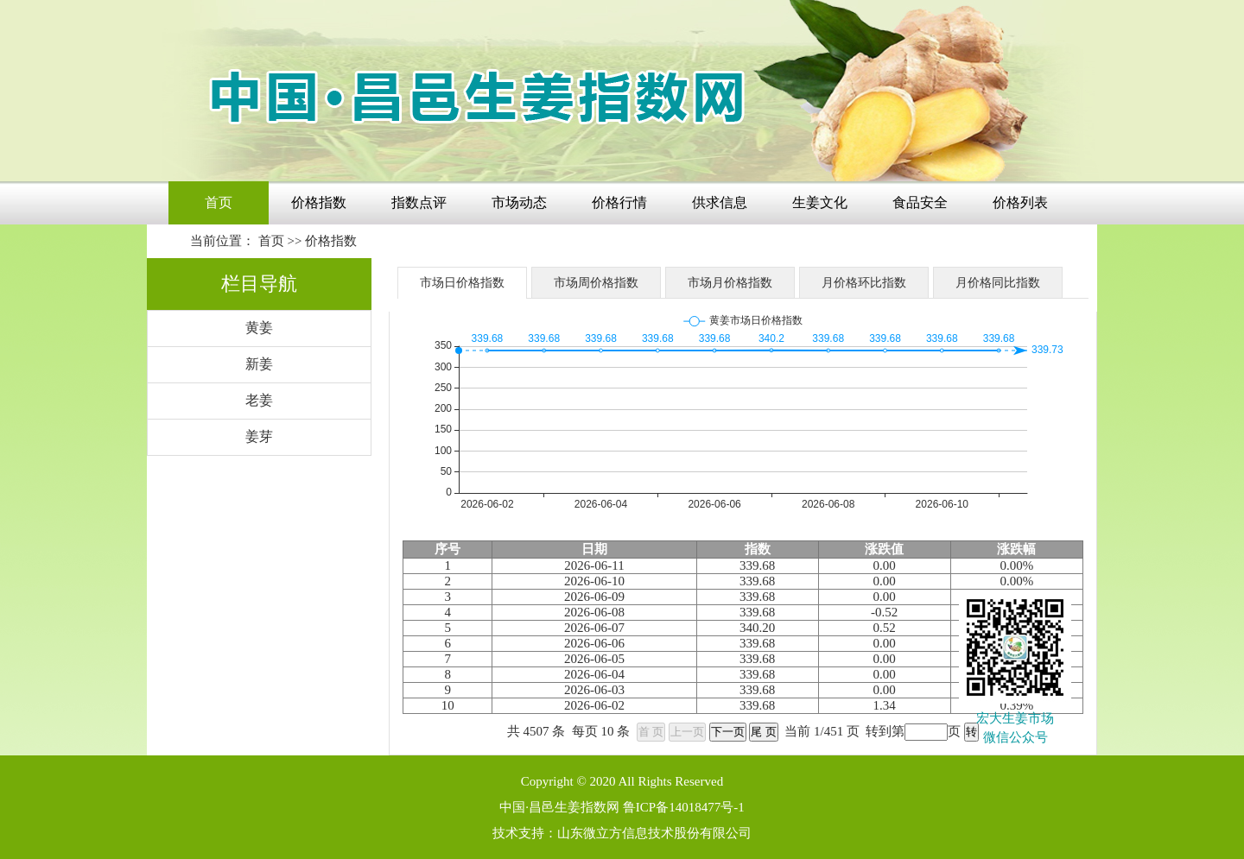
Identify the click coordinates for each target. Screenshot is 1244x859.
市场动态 (519, 202)
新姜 (259, 364)
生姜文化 (819, 202)
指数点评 (419, 202)
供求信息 (719, 202)
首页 (218, 202)
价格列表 (1020, 202)
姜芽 (259, 436)
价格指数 (318, 202)
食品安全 (920, 202)
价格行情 (619, 202)
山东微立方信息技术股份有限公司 (654, 833)
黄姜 (259, 327)
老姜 (259, 400)
